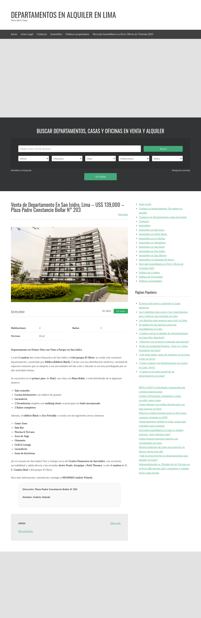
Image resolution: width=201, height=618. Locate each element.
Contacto (42, 34)
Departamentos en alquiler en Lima (63, 14)
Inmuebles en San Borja (152, 246)
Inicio (14, 34)
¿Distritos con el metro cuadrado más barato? (164, 341)
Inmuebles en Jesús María (153, 234)
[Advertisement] (37, 78)
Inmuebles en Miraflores (152, 242)
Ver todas (100, 176)
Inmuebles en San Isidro (152, 251)
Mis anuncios (25, 531)
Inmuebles (56, 34)
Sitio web (115, 523)
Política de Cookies (149, 272)
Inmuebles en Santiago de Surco (156, 259)
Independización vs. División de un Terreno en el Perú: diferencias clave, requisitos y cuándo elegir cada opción (164, 468)
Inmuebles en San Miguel (152, 255)
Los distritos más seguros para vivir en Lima (163, 320)
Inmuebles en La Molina (152, 238)
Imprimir (123, 214)
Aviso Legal (27, 34)
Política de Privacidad (151, 276)
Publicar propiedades (77, 34)
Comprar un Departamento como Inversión (163, 217)
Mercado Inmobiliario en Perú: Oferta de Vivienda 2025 (123, 34)
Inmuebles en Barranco (151, 229)
